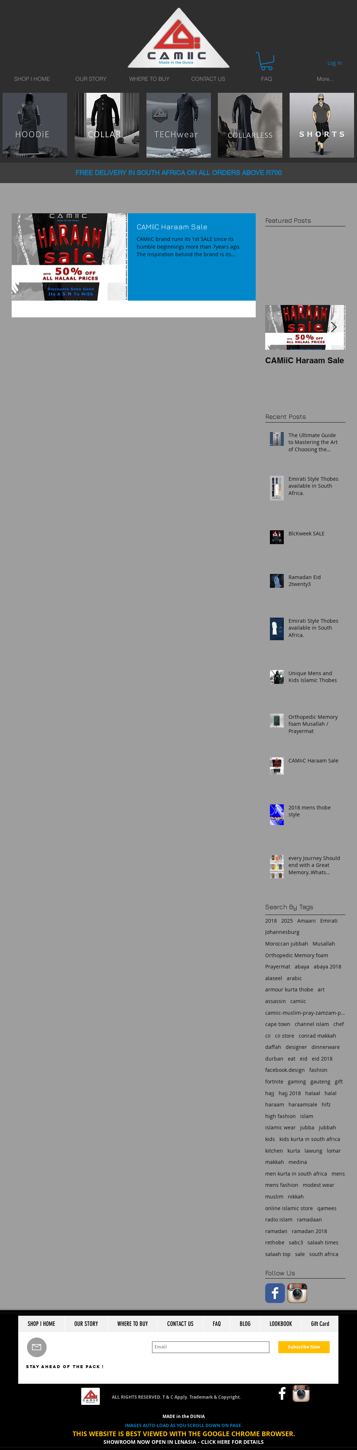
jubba (307, 1127)
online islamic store (289, 1208)
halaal (312, 1093)
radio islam (279, 1219)
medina (298, 1161)
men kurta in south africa (296, 1173)
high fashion (280, 1116)
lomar (334, 1150)
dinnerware (325, 1046)
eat (291, 1058)
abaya (302, 966)
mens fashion (281, 1184)
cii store (284, 1035)
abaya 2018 (327, 966)
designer (296, 1046)
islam (306, 1116)
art (321, 989)
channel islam (312, 1024)
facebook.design (285, 1069)
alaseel (273, 978)
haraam (274, 1104)
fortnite (274, 1081)
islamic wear (280, 1127)
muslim (274, 1196)
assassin (275, 1001)
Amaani (306, 920)
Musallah (324, 943)
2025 (287, 920)
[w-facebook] (282, 1393)
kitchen (274, 1150)
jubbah (327, 1127)
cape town (277, 1024)
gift (339, 1081)
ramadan (276, 1231)
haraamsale (303, 1104)
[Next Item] (333, 327)
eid (303, 1058)
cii (268, 1035)
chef (338, 1024)
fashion (318, 1069)
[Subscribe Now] (304, 1347)
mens (338, 1173)
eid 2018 (322, 1058)
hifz (326, 1104)
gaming (297, 1081)
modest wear (318, 1184)
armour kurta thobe (289, 989)
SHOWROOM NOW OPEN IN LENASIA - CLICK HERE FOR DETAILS (183, 1441)
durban (274, 1058)
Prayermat (277, 966)
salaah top (278, 1254)
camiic (298, 1001)
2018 (271, 920)
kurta (293, 1150)
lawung (313, 1150)
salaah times (322, 1242)
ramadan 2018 (309, 1231)
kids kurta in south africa (309, 1139)
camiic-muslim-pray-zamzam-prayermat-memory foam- (305, 1012)
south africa (323, 1254)
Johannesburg (282, 931)
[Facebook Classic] (275, 1293)
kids (270, 1139)
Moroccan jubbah (286, 943)
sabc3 (296, 1242)
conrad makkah (317, 1035)
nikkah (296, 1196)
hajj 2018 (290, 1093)
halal (331, 1093)
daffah (273, 1046)
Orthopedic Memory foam (296, 955)
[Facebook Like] (257, 1393)
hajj (269, 1093)
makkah (274, 1161)
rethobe (275, 1242)
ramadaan (309, 1219)
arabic (294, 978)
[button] (267, 61)
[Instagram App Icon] (297, 1293)
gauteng (320, 1081)
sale (300, 1254)
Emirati (329, 920)
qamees (327, 1208)
